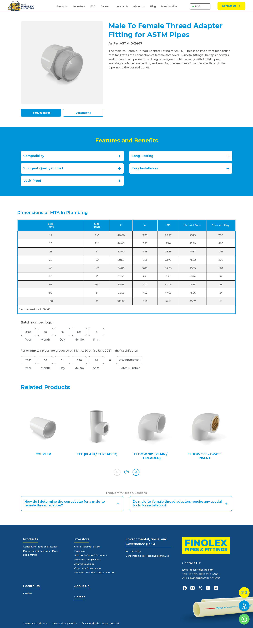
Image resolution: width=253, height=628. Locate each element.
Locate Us (122, 6)
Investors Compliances (88, 559)
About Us (139, 6)
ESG (92, 6)
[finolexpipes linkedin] (215, 588)
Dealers (28, 593)
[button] (136, 472)
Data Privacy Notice (65, 623)
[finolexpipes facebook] (184, 588)
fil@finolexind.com (201, 569)
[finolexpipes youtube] (208, 588)
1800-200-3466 (208, 574)
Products (62, 6)
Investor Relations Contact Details (95, 572)
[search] (185, 6)
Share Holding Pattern (88, 546)
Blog (153, 6)
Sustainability (134, 551)
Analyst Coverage (85, 563)
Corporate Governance (88, 568)
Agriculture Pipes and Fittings (41, 546)
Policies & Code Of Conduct (91, 555)
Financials (80, 550)
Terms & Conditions (35, 623)
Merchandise (169, 6)
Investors (79, 6)
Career (105, 6)
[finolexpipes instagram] (192, 588)
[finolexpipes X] (200, 588)
